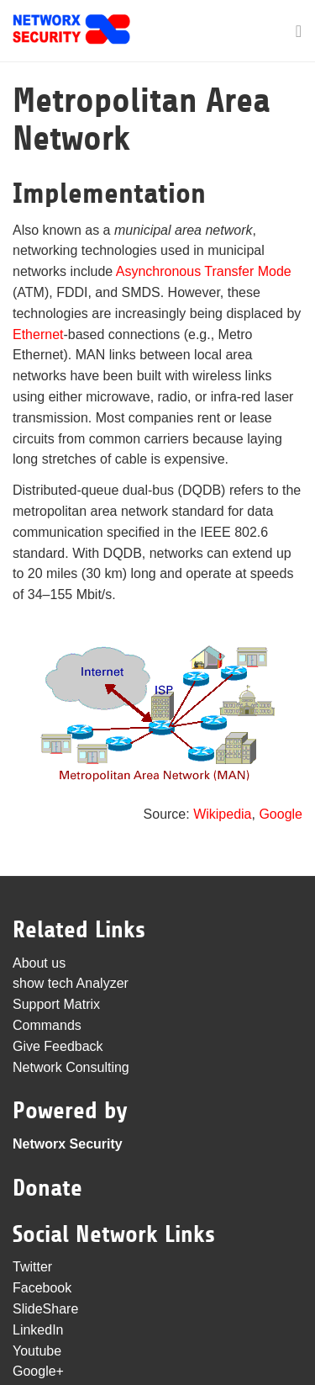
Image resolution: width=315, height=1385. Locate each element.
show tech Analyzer (71, 983)
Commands (47, 1025)
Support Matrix (56, 1004)
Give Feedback (58, 1046)
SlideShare (45, 1309)
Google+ (38, 1371)
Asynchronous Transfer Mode (203, 271)
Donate (47, 1188)
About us (39, 963)
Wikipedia (222, 814)
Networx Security (68, 1144)
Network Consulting (71, 1067)
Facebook (42, 1288)
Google (280, 814)
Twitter (32, 1267)
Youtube (37, 1351)
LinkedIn (38, 1330)
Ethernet (38, 334)
